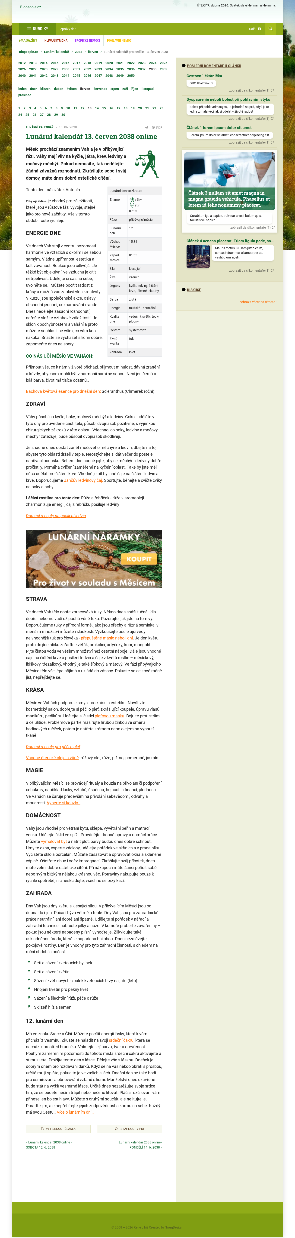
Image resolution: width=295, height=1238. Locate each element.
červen (93, 52)
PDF (157, 127)
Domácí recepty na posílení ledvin (56, 515)
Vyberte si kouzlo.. (63, 802)
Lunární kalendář (56, 52)
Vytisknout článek (58, 1129)
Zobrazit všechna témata (257, 302)
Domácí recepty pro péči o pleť (53, 746)
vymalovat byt (54, 841)
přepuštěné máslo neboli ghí (107, 638)
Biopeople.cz (30, 7)
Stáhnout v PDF (130, 1129)
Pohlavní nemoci (120, 40)
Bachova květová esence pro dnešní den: (64, 391)
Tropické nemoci (87, 40)
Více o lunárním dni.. (75, 1112)
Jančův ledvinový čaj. (83, 480)
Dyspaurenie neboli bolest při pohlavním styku (228, 99)
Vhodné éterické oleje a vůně (52, 757)
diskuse (191, 290)
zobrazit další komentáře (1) (249, 90)
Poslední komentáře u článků (211, 66)
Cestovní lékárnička (204, 76)
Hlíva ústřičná (55, 40)
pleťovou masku (109, 715)
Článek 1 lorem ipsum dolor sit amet (219, 127)
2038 (78, 52)
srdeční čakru (121, 1040)
